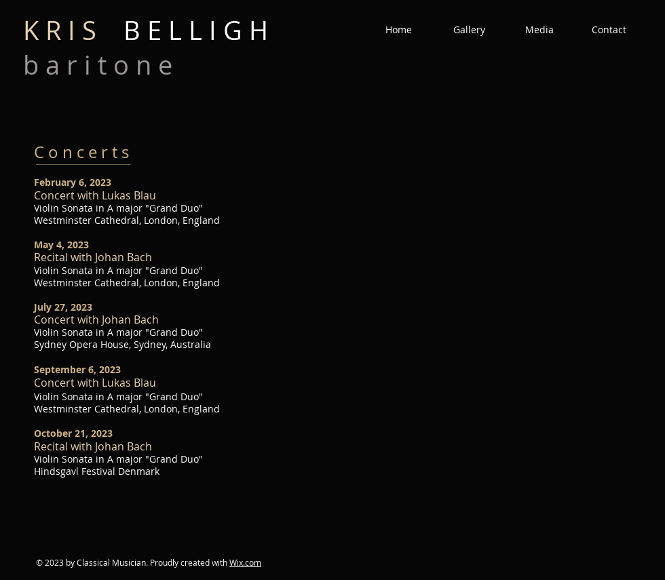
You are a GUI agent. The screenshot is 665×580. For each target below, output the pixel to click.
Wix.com (245, 562)
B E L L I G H (145, 30)
